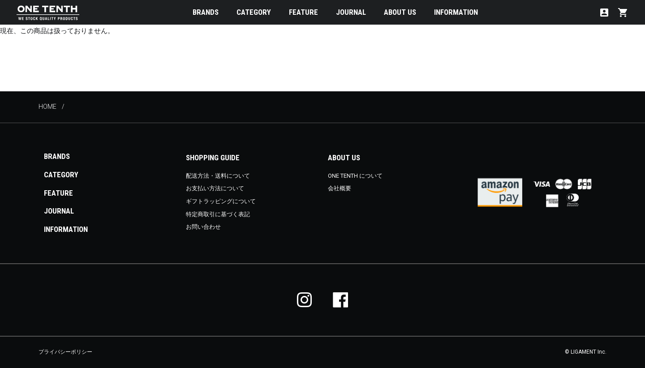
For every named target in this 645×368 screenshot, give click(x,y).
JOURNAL (351, 12)
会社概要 (339, 188)
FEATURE (303, 12)
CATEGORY (253, 12)
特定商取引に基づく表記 (218, 214)
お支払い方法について (215, 188)
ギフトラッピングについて (221, 201)
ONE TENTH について (355, 175)
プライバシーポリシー (65, 352)
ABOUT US (400, 12)
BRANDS (206, 12)
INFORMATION (456, 12)
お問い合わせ (203, 226)
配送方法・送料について (218, 175)
